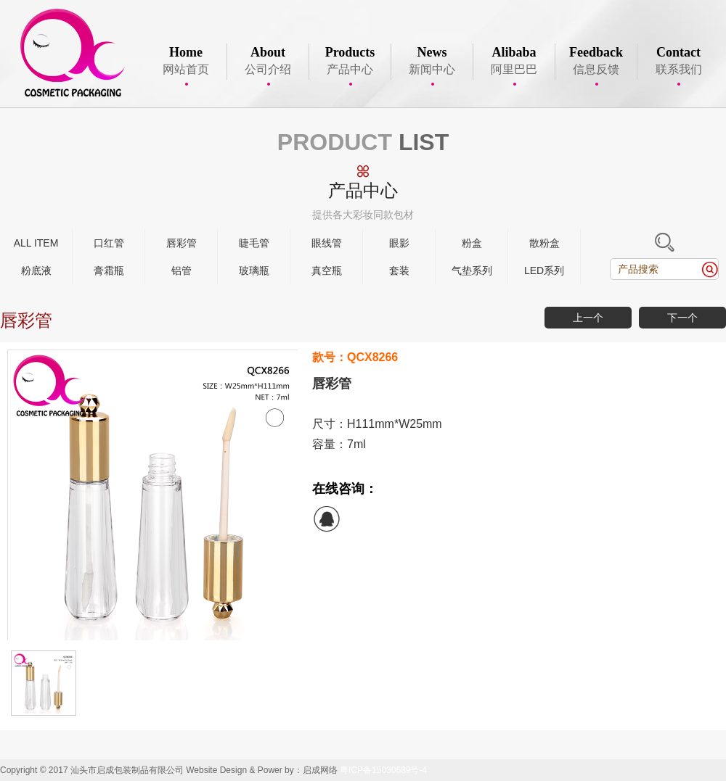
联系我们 (678, 62)
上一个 (588, 317)
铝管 (181, 270)
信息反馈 (596, 62)
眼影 (399, 243)
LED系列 (544, 270)
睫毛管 (254, 243)
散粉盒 (544, 243)
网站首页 (186, 62)
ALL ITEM (36, 243)
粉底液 (36, 270)
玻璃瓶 (254, 270)
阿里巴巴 (514, 62)
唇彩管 (181, 243)
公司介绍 (268, 62)
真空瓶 (326, 270)
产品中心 (350, 62)
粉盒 (472, 243)
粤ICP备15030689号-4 (383, 770)
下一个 (682, 317)
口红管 (109, 243)
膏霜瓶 (109, 270)
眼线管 (326, 243)
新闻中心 (432, 62)
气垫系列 (472, 270)
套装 (399, 270)
